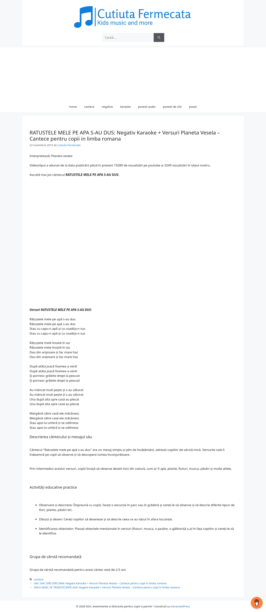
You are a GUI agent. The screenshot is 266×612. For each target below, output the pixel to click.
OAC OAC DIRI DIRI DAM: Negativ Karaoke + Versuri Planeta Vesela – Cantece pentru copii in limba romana (100, 583)
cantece (89, 106)
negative (107, 106)
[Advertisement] (133, 73)
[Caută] (159, 37)
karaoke (125, 106)
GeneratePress (180, 606)
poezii (193, 106)
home (73, 106)
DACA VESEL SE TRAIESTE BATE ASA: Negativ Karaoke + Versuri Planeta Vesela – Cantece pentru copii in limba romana (107, 587)
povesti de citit (172, 106)
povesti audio (146, 106)
